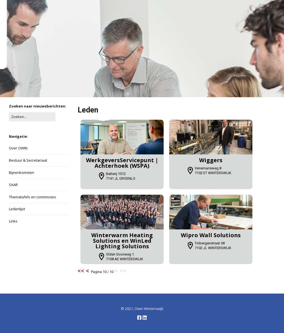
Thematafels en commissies (32, 196)
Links (13, 221)
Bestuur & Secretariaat (28, 160)
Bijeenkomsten (21, 172)
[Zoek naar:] (32, 116)
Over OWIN (18, 148)
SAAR (13, 184)
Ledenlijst (17, 208)
